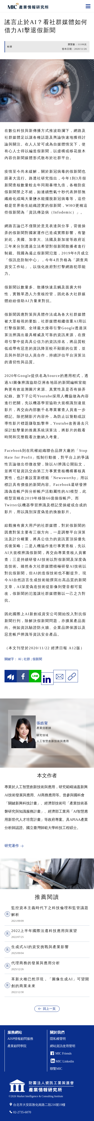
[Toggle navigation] (88, 6)
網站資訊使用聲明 (62, 1046)
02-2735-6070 (22, 1112)
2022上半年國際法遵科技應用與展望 (44, 931)
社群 (27, 659)
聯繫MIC (56, 1068)
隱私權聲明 (58, 1038)
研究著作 (12, 846)
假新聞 (37, 659)
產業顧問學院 (16, 1046)
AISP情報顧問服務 (20, 1038)
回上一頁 (49, 1008)
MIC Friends (63, 1053)
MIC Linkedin (62, 1061)
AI (19, 659)
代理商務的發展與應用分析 (35, 963)
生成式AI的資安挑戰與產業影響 (40, 947)
